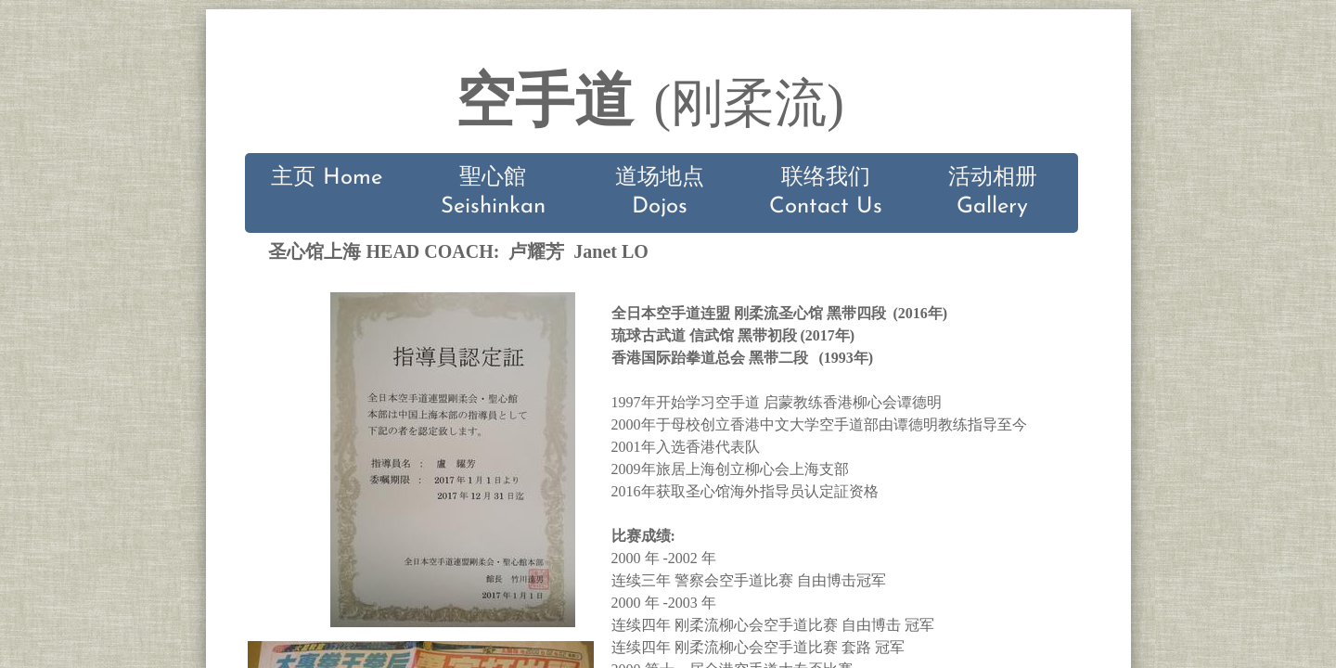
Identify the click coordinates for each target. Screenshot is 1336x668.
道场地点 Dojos (659, 192)
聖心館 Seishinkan (493, 192)
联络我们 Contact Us (825, 192)
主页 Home (326, 178)
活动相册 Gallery (992, 192)
